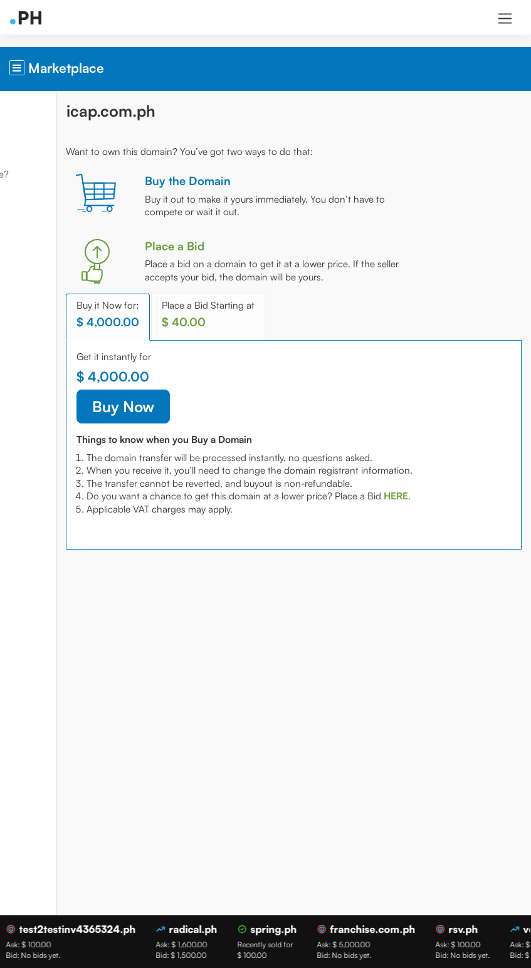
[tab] (193, 535)
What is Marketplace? (58, 174)
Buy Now (218, 419)
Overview (32, 107)
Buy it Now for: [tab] (202, 327)
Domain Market (45, 141)
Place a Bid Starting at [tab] (302, 327)
